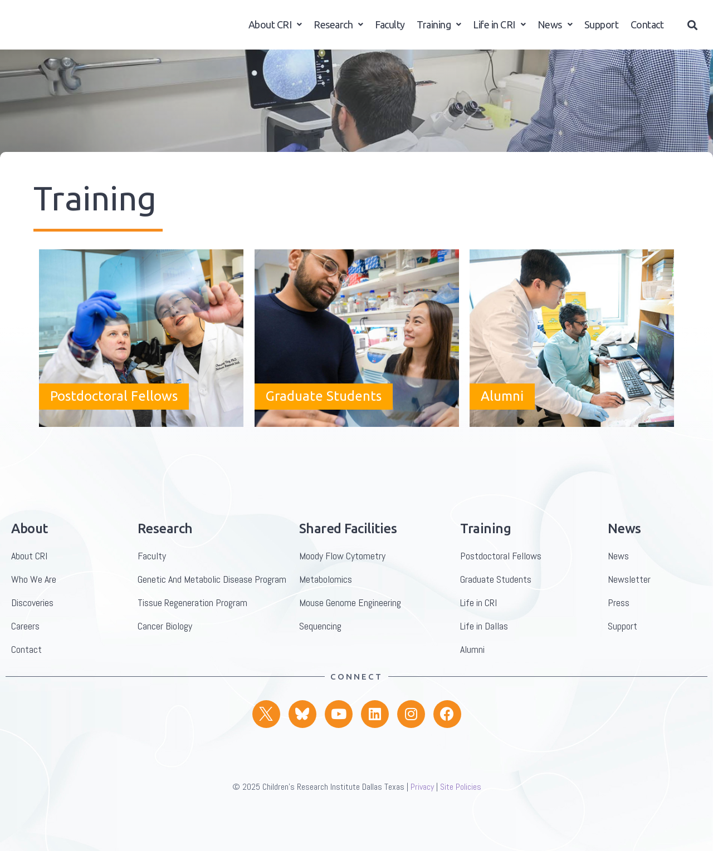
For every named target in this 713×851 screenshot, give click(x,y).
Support (601, 30)
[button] (692, 31)
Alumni (502, 428)
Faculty (390, 30)
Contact (647, 30)
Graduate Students (324, 428)
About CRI (275, 30)
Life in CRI (499, 30)
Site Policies (460, 819)
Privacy (422, 819)
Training (439, 30)
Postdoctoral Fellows (114, 428)
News (555, 30)
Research (338, 30)
